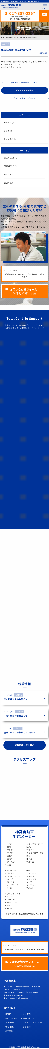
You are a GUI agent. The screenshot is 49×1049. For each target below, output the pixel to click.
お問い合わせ (28, 1019)
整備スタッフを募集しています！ (25, 82)
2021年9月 (10, 174)
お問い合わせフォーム (24, 290)
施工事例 (9, 1032)
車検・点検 (9, 1023)
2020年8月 (10, 183)
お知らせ (9, 122)
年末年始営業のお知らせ (24, 98)
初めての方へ (11, 1019)
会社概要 (27, 1015)
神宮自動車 (20, 1048)
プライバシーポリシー (32, 1023)
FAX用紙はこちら (29, 993)
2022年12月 (11, 166)
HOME (8, 1015)
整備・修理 (9, 1027)
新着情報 (27, 1027)
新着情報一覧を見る (24, 90)
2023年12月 (11, 158)
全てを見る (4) (10, 139)
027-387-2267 (22, 13)
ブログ (8, 131)
